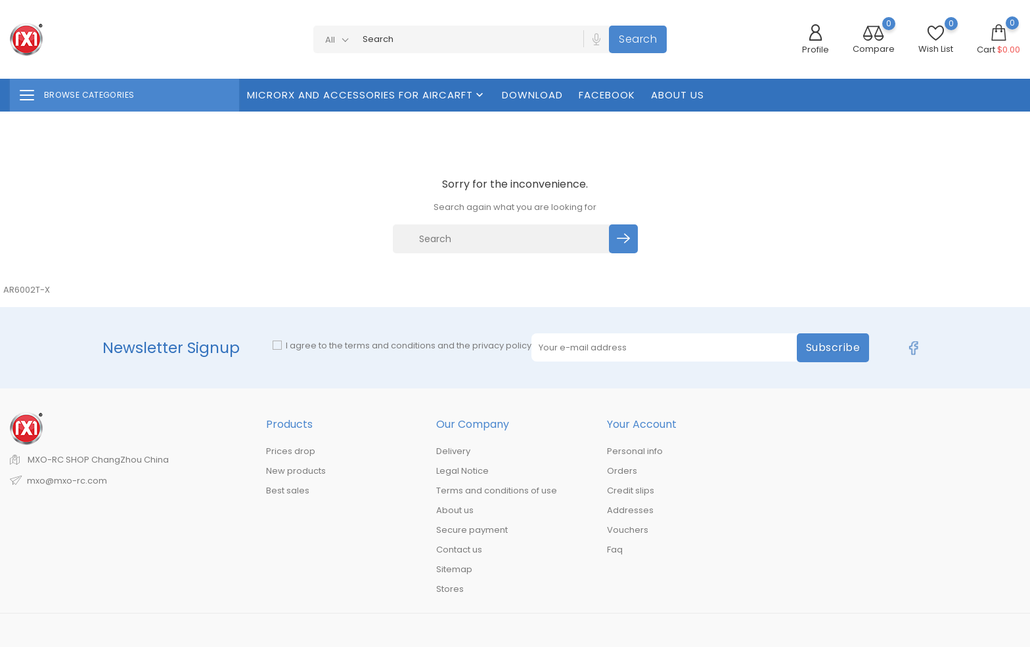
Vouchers (627, 530)
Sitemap (454, 569)
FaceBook (607, 95)
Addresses (630, 510)
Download (532, 95)
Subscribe (833, 347)
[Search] (503, 238)
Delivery (453, 451)
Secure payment (472, 530)
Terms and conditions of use (496, 490)
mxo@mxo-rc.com (67, 480)
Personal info (635, 451)
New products (296, 471)
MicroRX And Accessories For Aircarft (366, 95)
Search (638, 39)
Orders (622, 471)
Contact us (459, 549)
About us (677, 95)
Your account (642, 424)
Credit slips (630, 490)
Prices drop (290, 451)
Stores (450, 589)
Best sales (287, 490)
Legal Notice (462, 471)
